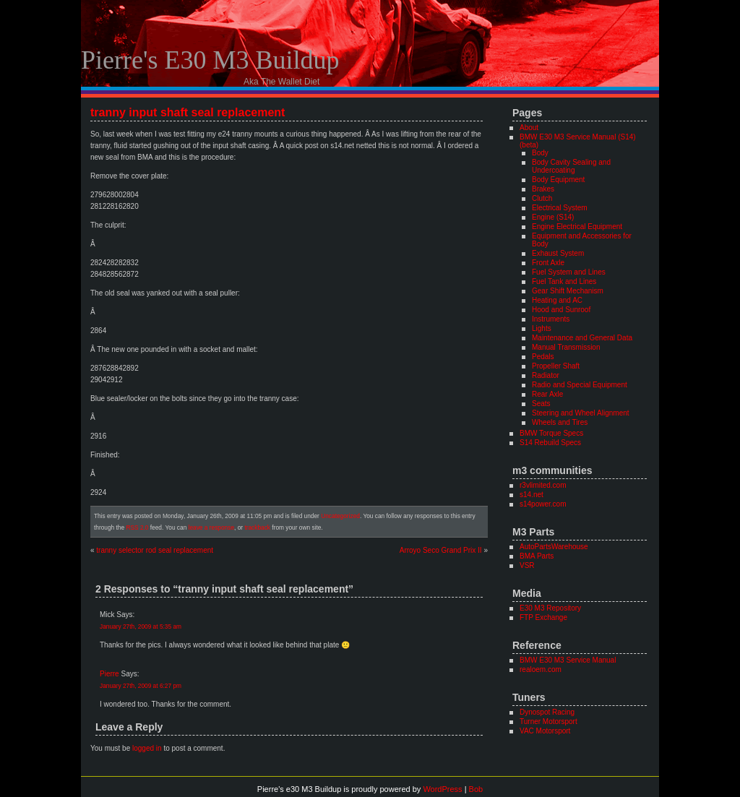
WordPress (442, 789)
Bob (476, 789)
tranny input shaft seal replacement (187, 112)
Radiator (545, 375)
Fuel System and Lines (569, 272)
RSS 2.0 (137, 527)
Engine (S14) (553, 217)
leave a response (211, 527)
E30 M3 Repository (550, 608)
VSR (527, 565)
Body (540, 153)
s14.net (531, 495)
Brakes (543, 189)
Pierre (109, 674)
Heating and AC (557, 300)
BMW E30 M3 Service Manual (568, 660)
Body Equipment (558, 180)
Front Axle (548, 263)
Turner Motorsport (548, 721)
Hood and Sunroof (561, 310)
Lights (541, 328)
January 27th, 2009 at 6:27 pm (140, 685)
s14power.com (543, 504)
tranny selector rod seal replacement (154, 550)
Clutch (542, 198)
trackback (257, 527)
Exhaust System (558, 253)
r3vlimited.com (543, 485)
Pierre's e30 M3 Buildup (210, 60)
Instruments (550, 319)
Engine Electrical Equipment (577, 227)
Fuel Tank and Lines (564, 281)
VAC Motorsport (545, 731)
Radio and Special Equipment (579, 385)
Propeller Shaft (556, 366)
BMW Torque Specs (551, 433)
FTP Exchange (543, 617)
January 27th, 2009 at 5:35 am (140, 626)
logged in (147, 748)
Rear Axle (547, 394)
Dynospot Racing (547, 712)
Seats (541, 404)
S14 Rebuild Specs (550, 443)
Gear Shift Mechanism (567, 291)
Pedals (543, 357)
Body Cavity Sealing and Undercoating (571, 166)
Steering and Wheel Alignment (580, 413)
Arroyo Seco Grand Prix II (441, 550)
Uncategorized (340, 516)
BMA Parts (537, 556)
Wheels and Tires (560, 422)
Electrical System (560, 208)
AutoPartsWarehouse (554, 547)
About (529, 128)
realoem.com (541, 669)
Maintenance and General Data (582, 338)
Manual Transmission (566, 347)
